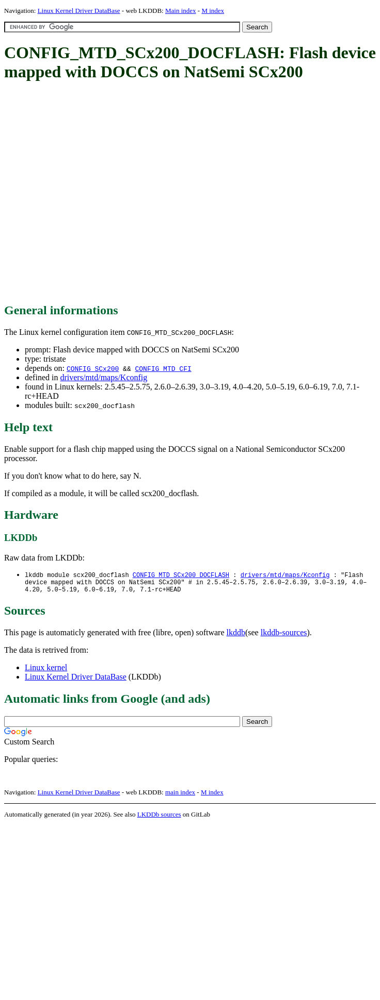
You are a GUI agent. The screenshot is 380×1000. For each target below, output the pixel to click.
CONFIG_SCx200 (93, 368)
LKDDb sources (159, 818)
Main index (180, 10)
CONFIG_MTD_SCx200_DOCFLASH (181, 575)
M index (212, 10)
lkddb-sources (284, 636)
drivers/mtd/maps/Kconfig (103, 377)
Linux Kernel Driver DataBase (79, 10)
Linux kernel (46, 671)
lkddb (236, 636)
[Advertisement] (100, 193)
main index (180, 796)
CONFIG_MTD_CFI (163, 368)
